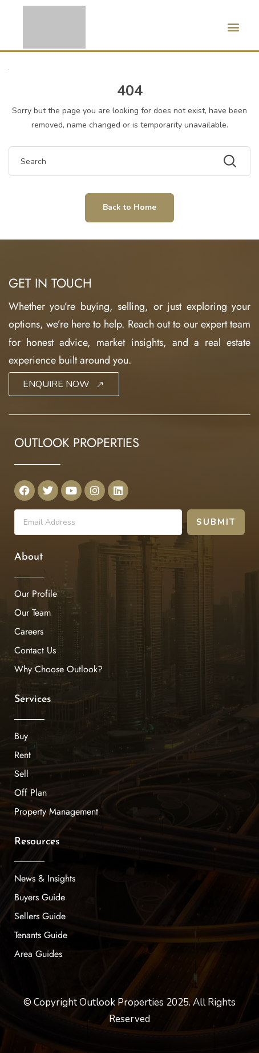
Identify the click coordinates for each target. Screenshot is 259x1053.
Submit (216, 522)
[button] (233, 26)
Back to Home (129, 207)
